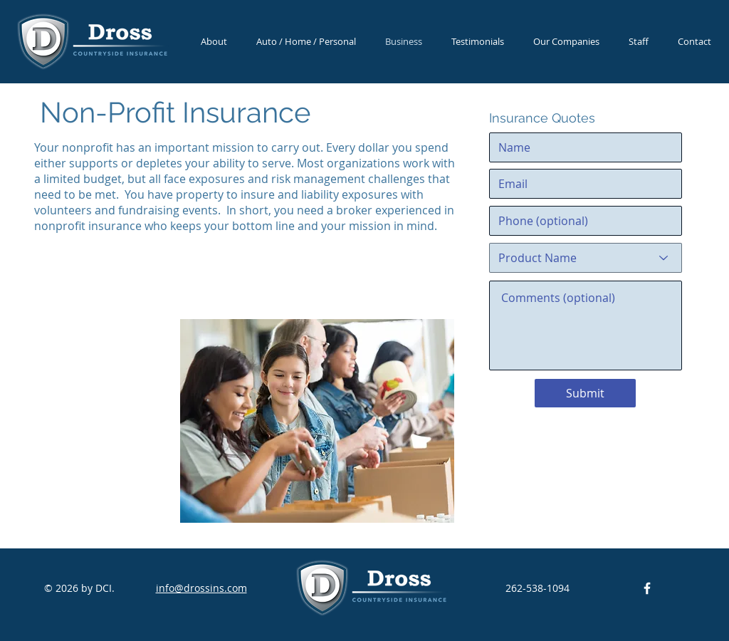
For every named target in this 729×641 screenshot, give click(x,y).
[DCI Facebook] (647, 588)
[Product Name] (585, 258)
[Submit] (585, 393)
